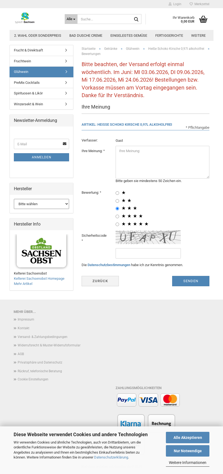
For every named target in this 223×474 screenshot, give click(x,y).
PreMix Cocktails (27, 83)
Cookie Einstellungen (33, 379)
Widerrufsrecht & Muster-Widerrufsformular (49, 345)
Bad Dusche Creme (85, 35)
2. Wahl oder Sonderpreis (37, 35)
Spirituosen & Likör (28, 93)
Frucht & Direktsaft (28, 50)
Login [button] (175, 4)
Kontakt (23, 328)
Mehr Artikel (23, 284)
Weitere (198, 35)
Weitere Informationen (187, 462)
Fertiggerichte (169, 35)
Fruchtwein (22, 61)
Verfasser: (90, 140)
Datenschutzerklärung (111, 457)
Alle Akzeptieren (188, 437)
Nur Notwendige (188, 451)
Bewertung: (91, 192)
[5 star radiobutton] (117, 224)
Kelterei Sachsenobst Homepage (39, 278)
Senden (190, 281)
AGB (21, 354)
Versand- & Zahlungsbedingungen (42, 337)
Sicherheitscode (94, 235)
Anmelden (41, 157)
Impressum (26, 319)
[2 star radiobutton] (117, 201)
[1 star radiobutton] (117, 193)
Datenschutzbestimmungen (109, 265)
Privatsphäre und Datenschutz (40, 362)
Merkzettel (199, 4)
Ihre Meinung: (92, 151)
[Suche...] (71, 19)
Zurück (100, 281)
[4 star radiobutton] (117, 216)
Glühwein (21, 72)
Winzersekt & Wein (28, 104)
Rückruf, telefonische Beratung (40, 371)
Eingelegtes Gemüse (128, 35)
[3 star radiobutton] (117, 208)
